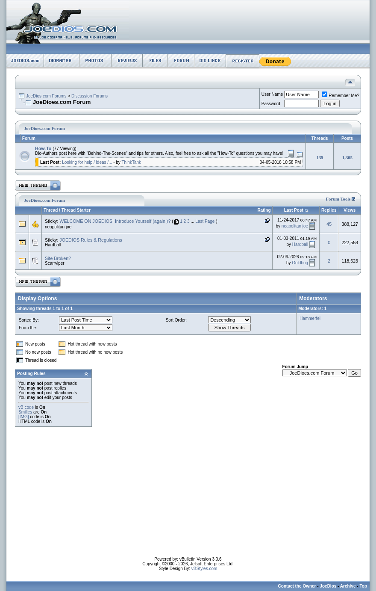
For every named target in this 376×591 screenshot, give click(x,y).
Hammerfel (310, 318)
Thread (51, 210)
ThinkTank (131, 162)
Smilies (25, 412)
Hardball (53, 244)
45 (329, 224)
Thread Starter (76, 210)
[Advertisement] (188, 497)
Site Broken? (58, 258)
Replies (329, 210)
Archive (348, 586)
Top (363, 586)
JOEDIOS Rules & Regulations (90, 239)
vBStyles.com (204, 568)
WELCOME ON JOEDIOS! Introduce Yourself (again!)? (114, 221)
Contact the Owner (297, 586)
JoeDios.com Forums (46, 96)
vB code (26, 407)
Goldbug (300, 262)
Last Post (293, 210)
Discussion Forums (89, 96)
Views (349, 210)
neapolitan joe (58, 227)
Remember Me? (340, 95)
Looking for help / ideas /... (87, 162)
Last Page (204, 221)
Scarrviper (55, 263)
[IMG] (23, 416)
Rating (263, 210)
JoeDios (328, 586)
